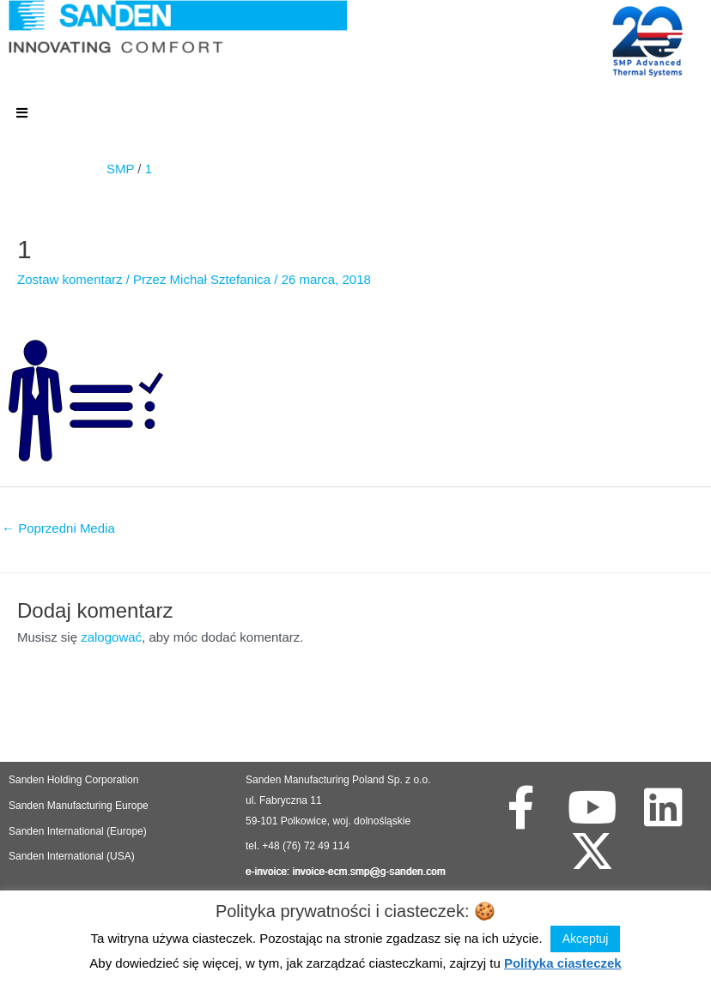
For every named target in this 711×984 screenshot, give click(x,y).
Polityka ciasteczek (563, 963)
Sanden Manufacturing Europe (79, 806)
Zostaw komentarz (70, 279)
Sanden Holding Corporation (75, 780)
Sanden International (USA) (72, 856)
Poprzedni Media (58, 528)
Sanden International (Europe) (78, 831)
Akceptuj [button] (585, 938)
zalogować (111, 637)
